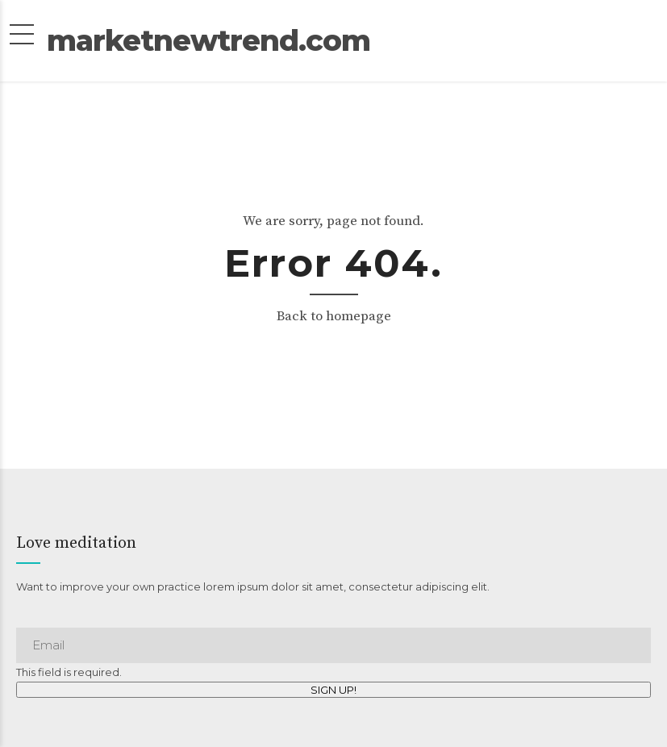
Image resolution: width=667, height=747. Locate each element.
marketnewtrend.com (333, 51)
